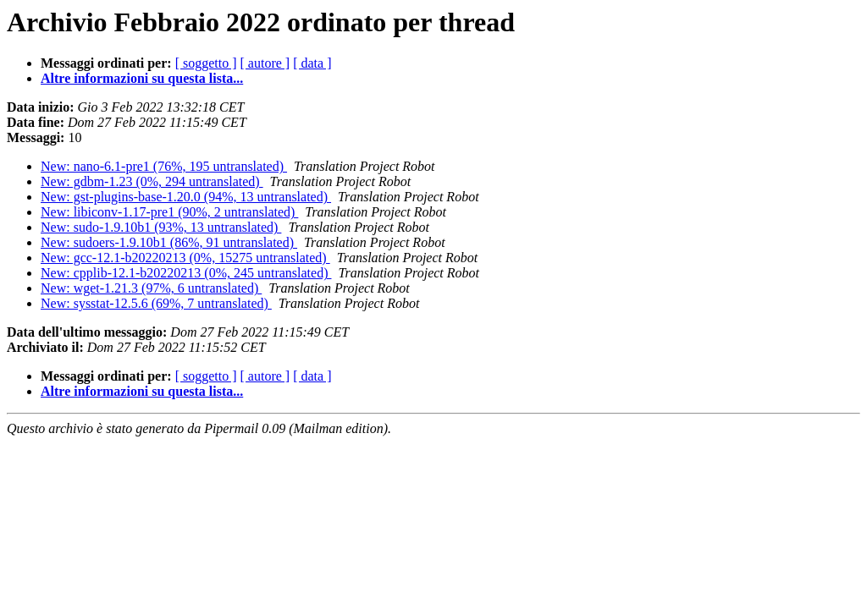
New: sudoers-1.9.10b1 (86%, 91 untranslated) (169, 242)
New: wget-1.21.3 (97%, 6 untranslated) (151, 288)
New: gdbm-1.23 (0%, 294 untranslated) (152, 181)
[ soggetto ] (206, 63)
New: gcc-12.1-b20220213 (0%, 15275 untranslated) (185, 257)
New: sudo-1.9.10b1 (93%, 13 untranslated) (161, 227)
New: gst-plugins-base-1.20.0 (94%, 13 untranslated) (186, 196)
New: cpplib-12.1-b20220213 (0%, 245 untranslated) (186, 273)
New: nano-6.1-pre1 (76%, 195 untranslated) (164, 166)
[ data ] (312, 63)
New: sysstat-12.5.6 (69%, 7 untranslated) (156, 303)
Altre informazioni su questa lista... (142, 78)
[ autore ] (265, 63)
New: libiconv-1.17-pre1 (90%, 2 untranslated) (169, 212)
